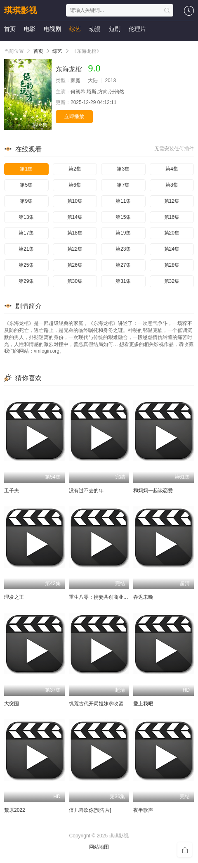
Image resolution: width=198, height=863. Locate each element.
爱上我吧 (143, 704)
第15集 (123, 217)
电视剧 (52, 29)
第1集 (26, 169)
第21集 (26, 249)
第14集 (74, 217)
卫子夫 (11, 490)
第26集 (74, 265)
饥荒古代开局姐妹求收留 (96, 704)
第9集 (26, 201)
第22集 (74, 249)
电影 (29, 29)
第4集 (171, 169)
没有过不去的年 (86, 490)
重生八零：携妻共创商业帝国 (101, 597)
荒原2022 (14, 810)
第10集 (74, 201)
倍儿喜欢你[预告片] (90, 810)
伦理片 (137, 29)
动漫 (95, 29)
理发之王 (14, 597)
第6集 (74, 185)
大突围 (11, 704)
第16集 (171, 217)
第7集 (123, 185)
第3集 (123, 169)
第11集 (123, 201)
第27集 (123, 265)
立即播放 (74, 116)
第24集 (171, 249)
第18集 (74, 233)
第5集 (26, 185)
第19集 (123, 233)
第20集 (171, 233)
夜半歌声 (143, 810)
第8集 (171, 185)
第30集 (74, 281)
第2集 (74, 169)
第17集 (26, 233)
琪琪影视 (20, 10)
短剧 (114, 29)
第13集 (26, 217)
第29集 (26, 281)
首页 (10, 29)
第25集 (26, 265)
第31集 (123, 281)
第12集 (171, 201)
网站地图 (99, 847)
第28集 (171, 265)
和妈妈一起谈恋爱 (153, 490)
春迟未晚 (143, 597)
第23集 (123, 249)
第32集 (171, 281)
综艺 (75, 29)
